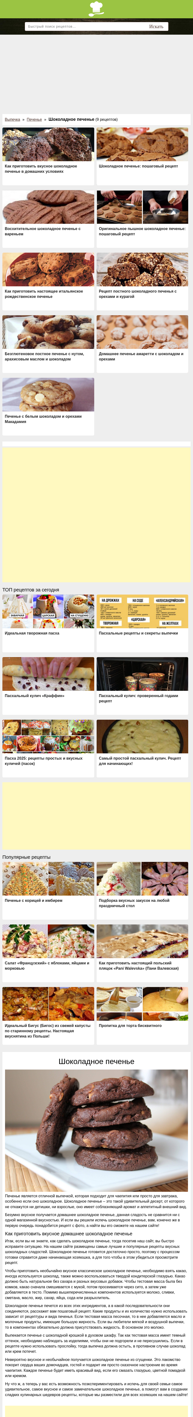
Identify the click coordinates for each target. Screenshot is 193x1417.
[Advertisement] (96, 70)
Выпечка (12, 119)
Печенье (34, 119)
